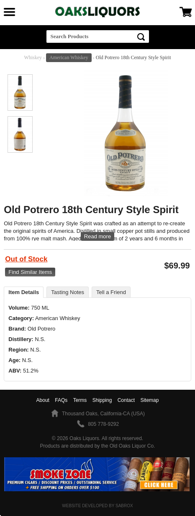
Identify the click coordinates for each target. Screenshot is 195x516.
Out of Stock (26, 259)
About (42, 400)
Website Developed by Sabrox (97, 505)
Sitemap (149, 400)
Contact (126, 400)
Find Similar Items (30, 272)
